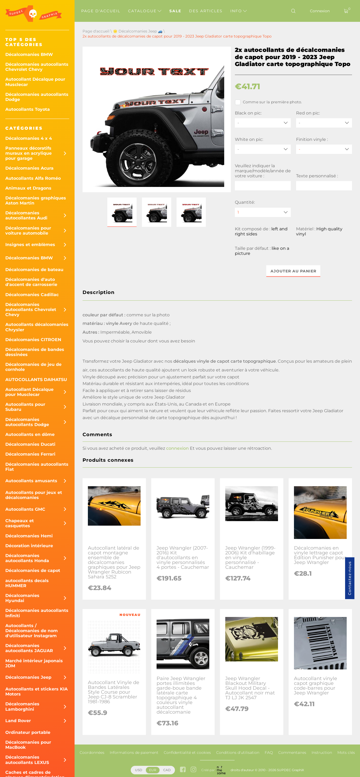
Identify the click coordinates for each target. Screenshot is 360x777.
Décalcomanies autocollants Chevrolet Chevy (36, 67)
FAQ (269, 752)
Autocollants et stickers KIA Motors (36, 691)
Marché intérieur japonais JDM (34, 663)
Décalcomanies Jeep (28, 677)
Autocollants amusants (31, 480)
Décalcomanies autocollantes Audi (26, 215)
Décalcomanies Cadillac (32, 294)
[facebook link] (183, 770)
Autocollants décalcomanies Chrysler (36, 327)
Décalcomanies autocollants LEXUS (27, 760)
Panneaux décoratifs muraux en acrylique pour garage (28, 153)
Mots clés (346, 752)
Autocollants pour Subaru (25, 407)
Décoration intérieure (29, 545)
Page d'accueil (100, 11)
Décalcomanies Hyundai (22, 598)
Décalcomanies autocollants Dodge (36, 97)
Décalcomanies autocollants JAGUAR (29, 648)
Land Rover (18, 720)
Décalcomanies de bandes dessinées (34, 352)
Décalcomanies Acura (29, 168)
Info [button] (238, 11)
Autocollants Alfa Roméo (33, 178)
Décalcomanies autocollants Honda (27, 558)
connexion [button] (177, 448)
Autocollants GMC (25, 509)
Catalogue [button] (144, 11)
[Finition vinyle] (324, 149)
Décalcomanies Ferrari (30, 454)
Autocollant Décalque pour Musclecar (35, 82)
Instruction (322, 752)
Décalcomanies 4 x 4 (28, 138)
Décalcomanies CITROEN (33, 339)
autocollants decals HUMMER (27, 583)
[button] (122, 212)
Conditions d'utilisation (237, 752)
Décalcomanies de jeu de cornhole (33, 367)
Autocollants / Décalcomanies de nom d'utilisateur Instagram (31, 630)
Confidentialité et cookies (187, 752)
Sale (175, 11)
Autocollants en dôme (30, 434)
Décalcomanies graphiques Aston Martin (35, 200)
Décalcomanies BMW (29, 54)
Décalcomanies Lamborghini (22, 706)
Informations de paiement (134, 752)
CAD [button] (167, 770)
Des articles (206, 11)
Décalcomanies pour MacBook (28, 745)
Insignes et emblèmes (30, 244)
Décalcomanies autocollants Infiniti (36, 613)
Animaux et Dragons (28, 188)
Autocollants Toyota (27, 109)
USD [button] (138, 770)
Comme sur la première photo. (268, 102)
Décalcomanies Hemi (29, 535)
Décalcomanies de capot (32, 570)
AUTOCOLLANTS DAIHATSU (36, 379)
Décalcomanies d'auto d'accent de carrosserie (31, 282)
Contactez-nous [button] (349, 578)
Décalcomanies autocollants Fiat (36, 467)
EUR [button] (152, 770)
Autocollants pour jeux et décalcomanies (33, 495)
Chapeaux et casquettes (19, 523)
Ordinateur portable (27, 732)
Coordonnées (92, 752)
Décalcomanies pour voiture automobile (28, 231)
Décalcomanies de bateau (34, 269)
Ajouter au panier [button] (293, 271)
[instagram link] (193, 770)
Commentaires (292, 752)
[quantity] (263, 212)
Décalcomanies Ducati (30, 444)
